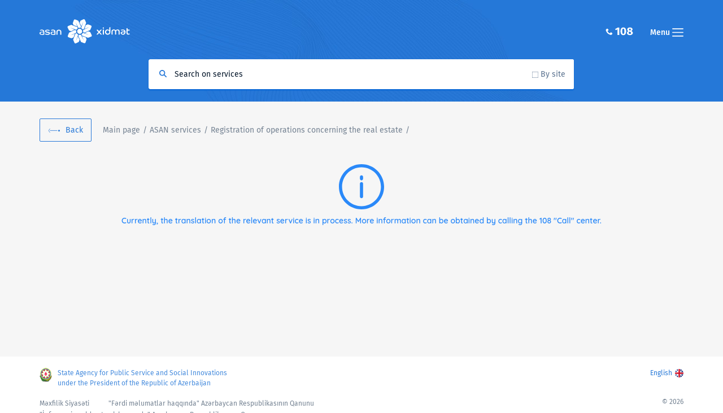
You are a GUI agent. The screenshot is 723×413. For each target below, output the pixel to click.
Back (74, 130)
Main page (121, 130)
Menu (666, 32)
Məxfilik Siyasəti (64, 403)
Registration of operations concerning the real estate (307, 130)
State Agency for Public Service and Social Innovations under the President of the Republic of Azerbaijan (142, 378)
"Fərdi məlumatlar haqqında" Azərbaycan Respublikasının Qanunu (211, 403)
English (661, 373)
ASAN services (175, 130)
